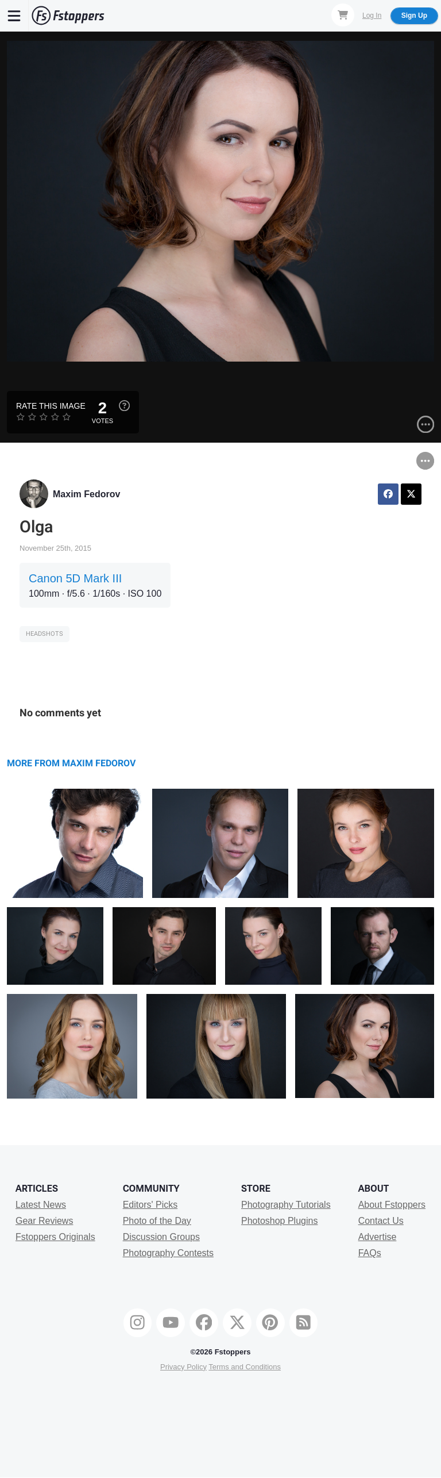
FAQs (369, 1253)
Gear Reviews (44, 1221)
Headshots (44, 634)
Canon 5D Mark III (75, 578)
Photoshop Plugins (279, 1221)
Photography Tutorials (286, 1205)
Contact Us (381, 1221)
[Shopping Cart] (342, 14)
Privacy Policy (183, 1366)
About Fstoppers (391, 1205)
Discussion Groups (161, 1237)
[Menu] (14, 15)
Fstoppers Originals (55, 1237)
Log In (371, 15)
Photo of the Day (157, 1221)
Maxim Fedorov (86, 494)
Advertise (377, 1237)
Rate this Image (51, 405)
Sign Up (414, 15)
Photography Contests (168, 1253)
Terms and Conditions (244, 1366)
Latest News (41, 1205)
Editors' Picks (150, 1205)
